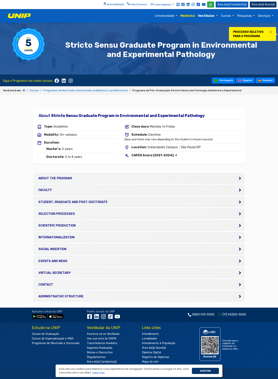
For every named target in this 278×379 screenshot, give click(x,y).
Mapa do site (150, 361)
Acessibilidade (113, 4)
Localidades (149, 338)
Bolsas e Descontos (100, 352)
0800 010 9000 (203, 314)
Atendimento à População (158, 343)
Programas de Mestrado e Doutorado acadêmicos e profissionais (85, 90)
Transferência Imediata (102, 343)
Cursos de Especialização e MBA (53, 338)
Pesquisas (245, 16)
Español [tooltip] (265, 80)
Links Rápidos (161, 4)
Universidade (165, 16)
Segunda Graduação (99, 347)
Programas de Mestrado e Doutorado (56, 343)
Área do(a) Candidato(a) (102, 361)
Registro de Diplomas (155, 357)
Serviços (264, 16)
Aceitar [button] (205, 370)
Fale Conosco (137, 4)
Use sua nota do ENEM (101, 338)
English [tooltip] (245, 80)
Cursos (226, 16)
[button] (98, 373)
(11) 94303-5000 (234, 314)
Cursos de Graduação (45, 334)
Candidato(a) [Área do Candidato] (232, 4)
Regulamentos (96, 357)
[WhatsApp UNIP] (210, 5)
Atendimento (150, 334)
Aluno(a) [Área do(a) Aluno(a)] (263, 4)
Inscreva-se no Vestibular (103, 334)
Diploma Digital (151, 352)
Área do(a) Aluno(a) (154, 347)
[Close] (270, 31)
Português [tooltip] (223, 80)
